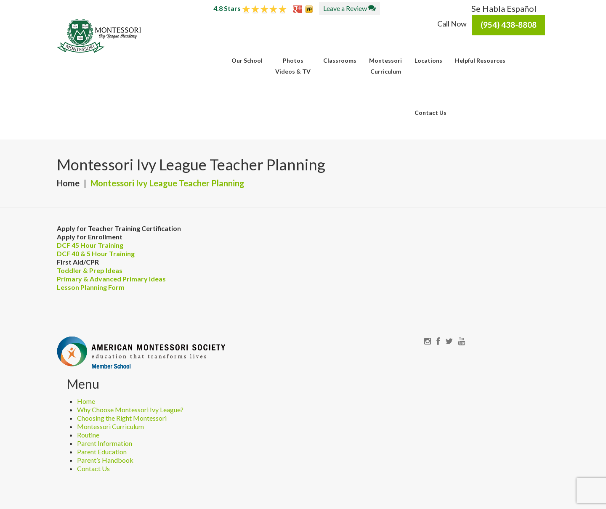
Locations (428, 60)
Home (68, 183)
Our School (247, 60)
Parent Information (104, 443)
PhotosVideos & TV (293, 66)
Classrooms (339, 60)
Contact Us (431, 112)
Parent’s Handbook (105, 460)
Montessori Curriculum (110, 426)
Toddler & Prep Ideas (89, 270)
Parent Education (102, 452)
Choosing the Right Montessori (122, 418)
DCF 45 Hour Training (90, 245)
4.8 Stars (250, 8)
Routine (88, 435)
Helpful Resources (480, 60)
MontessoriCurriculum (385, 66)
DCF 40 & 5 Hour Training (96, 253)
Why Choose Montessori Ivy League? (130, 410)
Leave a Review (349, 8)
